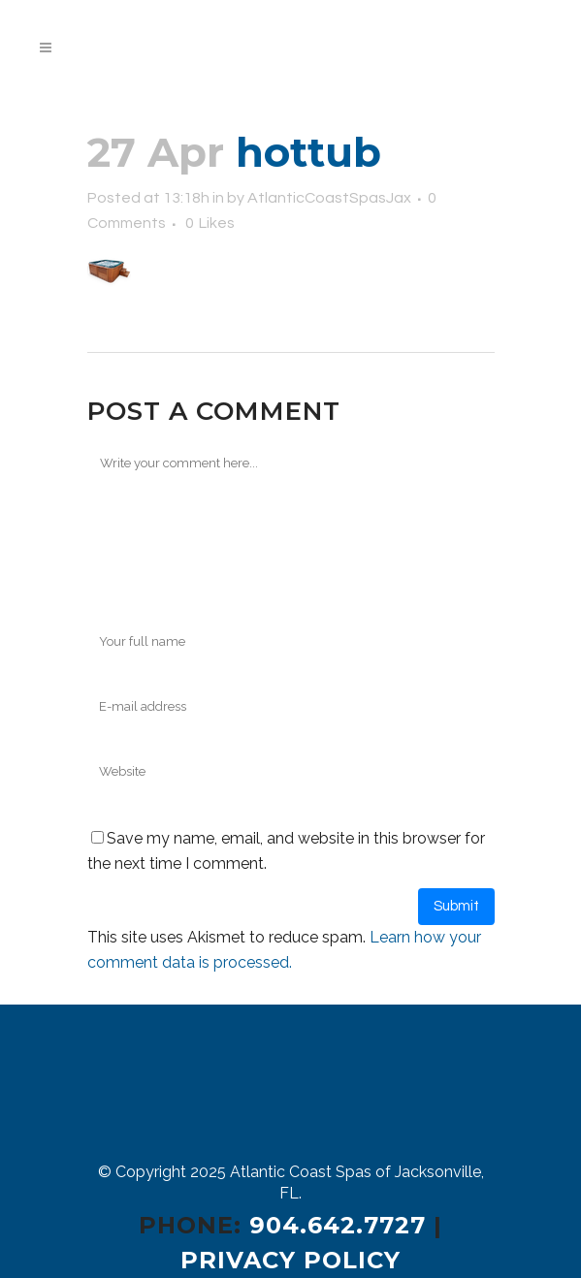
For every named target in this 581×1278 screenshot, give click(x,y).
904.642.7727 (337, 1225)
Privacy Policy (290, 1260)
